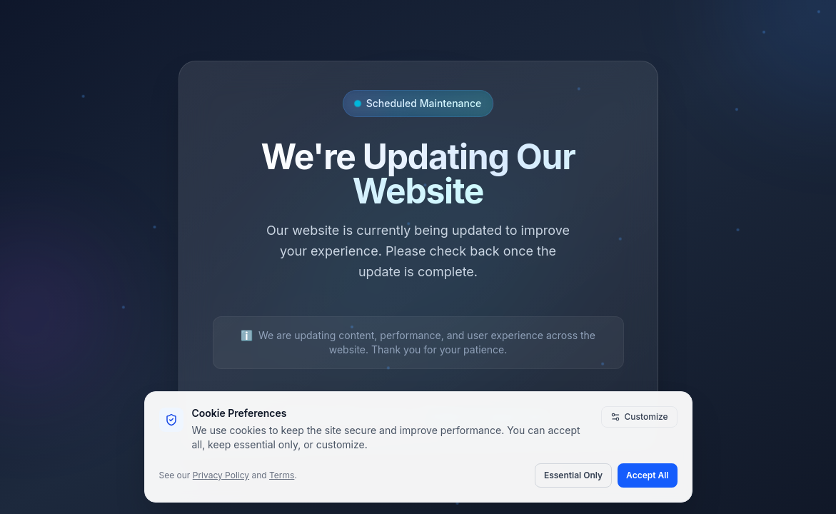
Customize (639, 416)
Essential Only (573, 475)
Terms (281, 475)
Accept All (647, 475)
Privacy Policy (221, 475)
